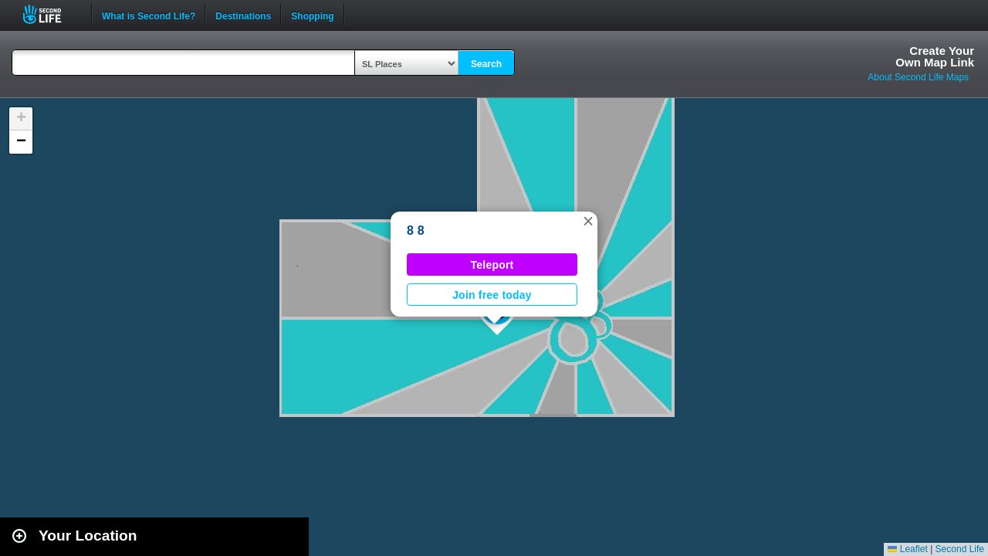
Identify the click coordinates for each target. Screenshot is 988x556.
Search (486, 64)
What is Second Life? (148, 15)
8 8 (416, 230)
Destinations (243, 15)
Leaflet (907, 549)
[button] (588, 221)
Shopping (312, 15)
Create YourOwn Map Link (934, 56)
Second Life (51, 14)
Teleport (492, 265)
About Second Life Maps (918, 77)
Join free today (492, 295)
